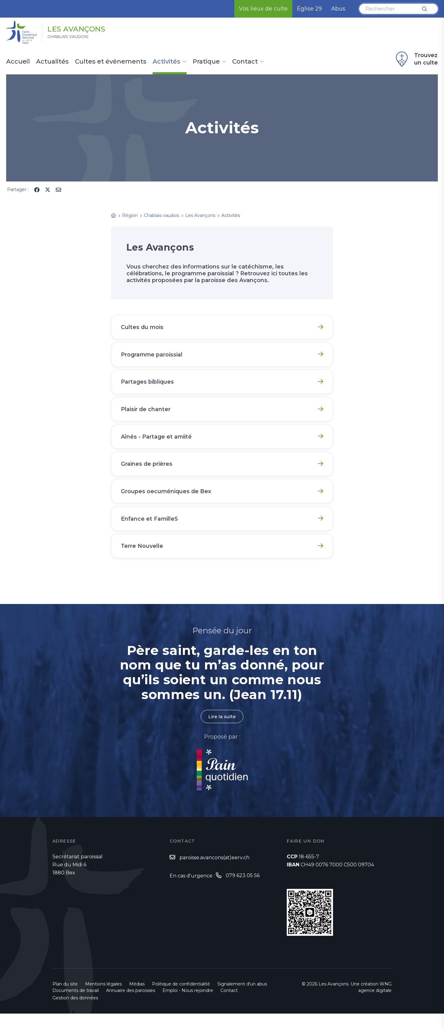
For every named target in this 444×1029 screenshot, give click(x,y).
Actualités (52, 61)
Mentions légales (103, 999)
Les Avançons (82, 29)
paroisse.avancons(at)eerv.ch (214, 873)
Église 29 (309, 8)
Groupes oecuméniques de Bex (167, 501)
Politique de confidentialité (181, 999)
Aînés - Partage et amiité (157, 443)
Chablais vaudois (72, 37)
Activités (166, 61)
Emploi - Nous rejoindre (187, 1006)
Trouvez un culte (416, 59)
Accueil (18, 61)
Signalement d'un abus (242, 999)
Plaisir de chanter (146, 414)
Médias (137, 999)
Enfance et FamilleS (150, 530)
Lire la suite (222, 732)
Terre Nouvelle (142, 559)
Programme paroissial (152, 356)
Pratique (206, 61)
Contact (245, 61)
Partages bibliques (148, 385)
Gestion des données (75, 1013)
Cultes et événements (110, 61)
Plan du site (65, 999)
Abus (338, 8)
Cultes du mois (143, 327)
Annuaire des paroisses (130, 1006)
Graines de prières (147, 472)
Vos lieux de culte (263, 8)
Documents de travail (75, 1006)
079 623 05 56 (243, 891)
